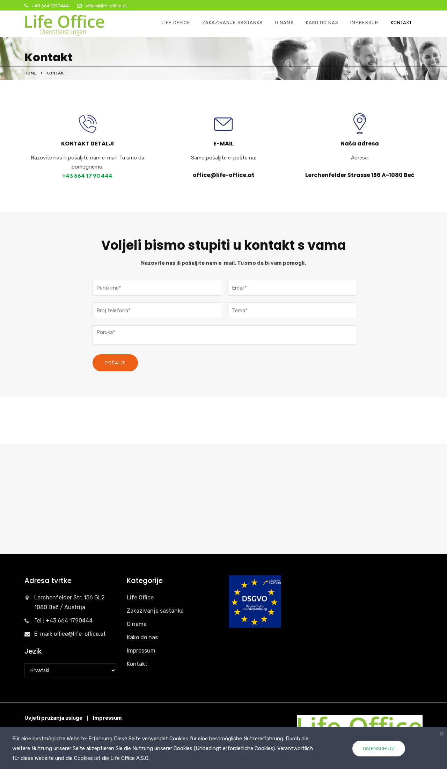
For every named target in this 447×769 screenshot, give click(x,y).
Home (30, 73)
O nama (284, 22)
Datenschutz (379, 748)
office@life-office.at (106, 5)
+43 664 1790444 (50, 5)
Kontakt (401, 22)
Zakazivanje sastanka (232, 22)
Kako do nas (322, 22)
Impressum (364, 22)
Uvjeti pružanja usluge (53, 718)
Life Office (176, 22)
